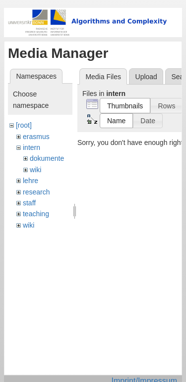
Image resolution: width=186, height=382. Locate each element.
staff (29, 203)
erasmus (36, 137)
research (36, 192)
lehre (30, 181)
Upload (146, 77)
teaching (36, 214)
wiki (35, 170)
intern (31, 147)
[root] (24, 125)
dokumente (47, 158)
